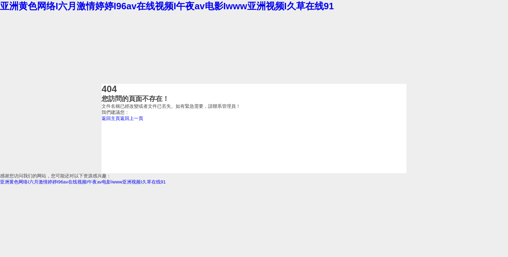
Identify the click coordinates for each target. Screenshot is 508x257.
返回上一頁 (131, 118)
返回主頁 (111, 118)
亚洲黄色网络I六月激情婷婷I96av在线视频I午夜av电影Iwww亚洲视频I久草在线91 (167, 6)
